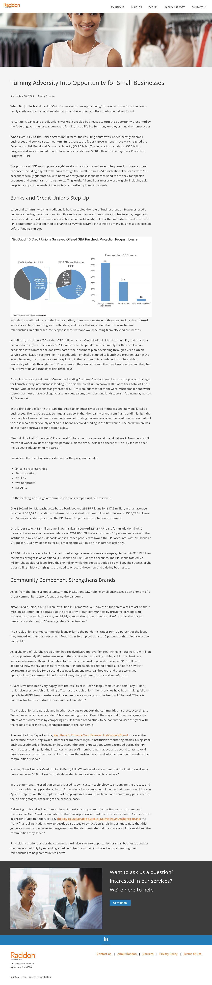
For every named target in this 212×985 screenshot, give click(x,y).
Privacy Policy (168, 954)
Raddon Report (174, 7)
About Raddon (127, 954)
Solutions (117, 7)
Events (153, 7)
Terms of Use (193, 954)
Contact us (199, 7)
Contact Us (104, 954)
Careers (148, 954)
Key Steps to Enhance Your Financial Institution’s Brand (91, 735)
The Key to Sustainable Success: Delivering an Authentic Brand (98, 819)
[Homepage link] (11, 6)
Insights (136, 7)
